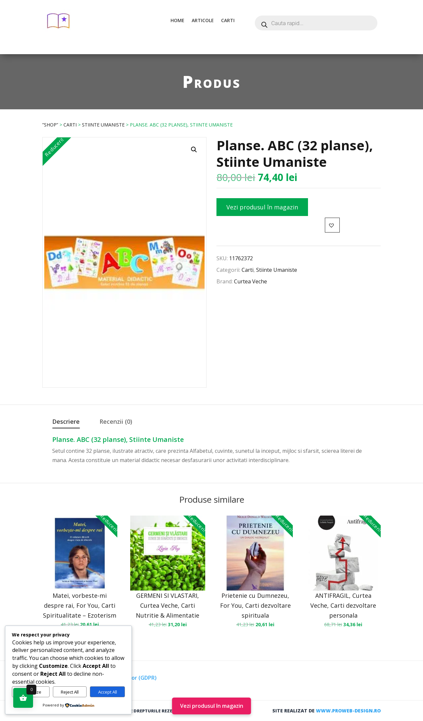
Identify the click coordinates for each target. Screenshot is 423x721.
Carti (228, 20)
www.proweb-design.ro (348, 710)
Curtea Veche (250, 281)
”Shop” (50, 125)
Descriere (66, 421)
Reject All (70, 692)
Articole (203, 20)
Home (177, 20)
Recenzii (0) (115, 421)
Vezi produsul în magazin (262, 207)
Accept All (107, 692)
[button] (194, 150)
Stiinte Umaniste (103, 125)
